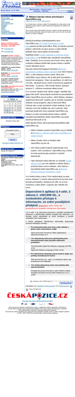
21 (7, 110)
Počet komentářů (50, 286)
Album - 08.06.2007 (12, 76)
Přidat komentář (64, 286)
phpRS (36, 307)
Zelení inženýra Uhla (7, 23)
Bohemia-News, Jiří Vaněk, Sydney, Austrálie (48, 5)
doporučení (43, 206)
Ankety (3, 28)
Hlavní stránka (34, 9)
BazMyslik (41, 286)
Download (36, 11)
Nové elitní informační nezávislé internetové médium (37, 300)
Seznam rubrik (46, 9)
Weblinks (45, 11)
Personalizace (5, 31)
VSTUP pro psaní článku (8, 33)
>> (17, 99)
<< (8, 99)
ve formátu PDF (8, 51)
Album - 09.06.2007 (12, 70)
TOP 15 (3, 29)
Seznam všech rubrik (7, 19)
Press (3, 20)
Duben (12, 99)
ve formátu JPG (8, 48)
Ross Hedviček (5, 22)
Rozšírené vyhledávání (8, 32)
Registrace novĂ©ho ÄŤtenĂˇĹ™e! (12, 143)
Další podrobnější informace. (10, 91)
